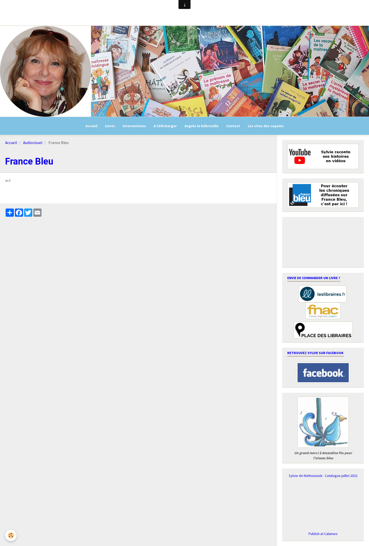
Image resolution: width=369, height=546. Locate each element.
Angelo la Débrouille (201, 126)
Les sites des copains (266, 126)
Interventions (134, 126)
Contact (233, 126)
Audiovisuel (32, 142)
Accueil (91, 126)
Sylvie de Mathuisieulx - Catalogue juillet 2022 (323, 475)
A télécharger (165, 126)
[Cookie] (11, 535)
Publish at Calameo (323, 533)
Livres (110, 126)
